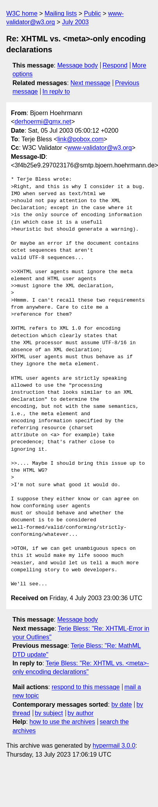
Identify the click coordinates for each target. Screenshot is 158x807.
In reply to (56, 91)
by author (80, 713)
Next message (90, 83)
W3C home (21, 13)
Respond (115, 65)
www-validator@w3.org (99, 147)
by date (121, 704)
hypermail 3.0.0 (113, 745)
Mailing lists (60, 13)
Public (92, 13)
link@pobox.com (80, 139)
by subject (49, 713)
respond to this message (85, 687)
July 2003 (75, 22)
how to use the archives (62, 721)
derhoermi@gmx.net (42, 121)
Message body (77, 65)
